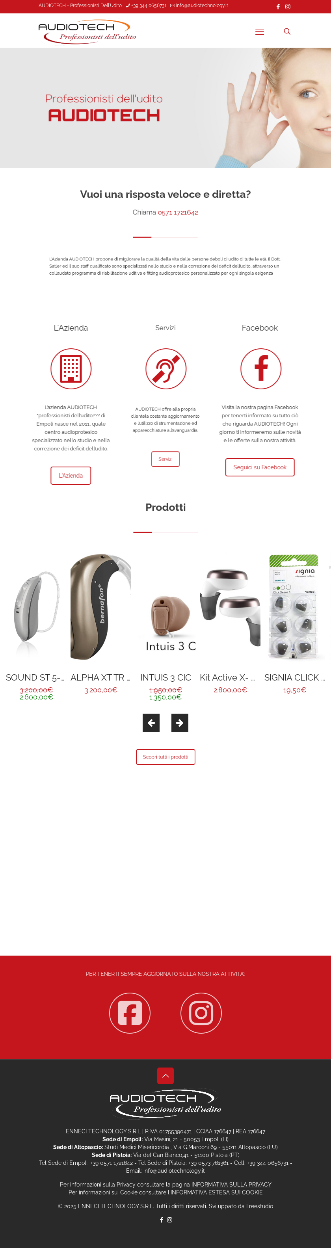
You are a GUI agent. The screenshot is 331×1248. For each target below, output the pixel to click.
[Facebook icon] (278, 6)
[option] (36, 628)
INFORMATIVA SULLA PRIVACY (231, 1184)
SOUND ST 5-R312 (42, 677)
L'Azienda (65, 475)
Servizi (166, 459)
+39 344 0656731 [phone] (148, 5)
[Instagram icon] (288, 6)
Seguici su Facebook (265, 467)
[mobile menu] (259, 31)
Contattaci (165, 900)
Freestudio (259, 1206)
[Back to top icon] (165, 1076)
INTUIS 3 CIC (165, 677)
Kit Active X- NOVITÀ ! (243, 677)
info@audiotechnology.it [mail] (202, 5)
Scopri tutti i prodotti (165, 757)
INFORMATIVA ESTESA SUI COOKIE (217, 1192)
